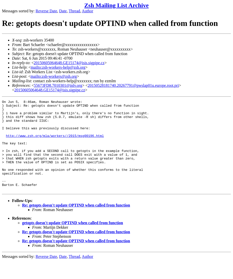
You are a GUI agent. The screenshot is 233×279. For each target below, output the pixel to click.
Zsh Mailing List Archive (116, 5)
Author (87, 11)
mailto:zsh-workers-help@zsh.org (58, 67)
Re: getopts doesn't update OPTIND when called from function (76, 223)
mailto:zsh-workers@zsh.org (53, 76)
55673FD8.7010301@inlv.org (58, 85)
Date (63, 11)
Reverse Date (46, 11)
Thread (74, 11)
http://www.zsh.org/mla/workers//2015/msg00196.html (55, 143)
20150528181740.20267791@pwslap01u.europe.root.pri (133, 85)
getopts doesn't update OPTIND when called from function (72, 241)
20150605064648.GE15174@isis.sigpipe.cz (69, 63)
